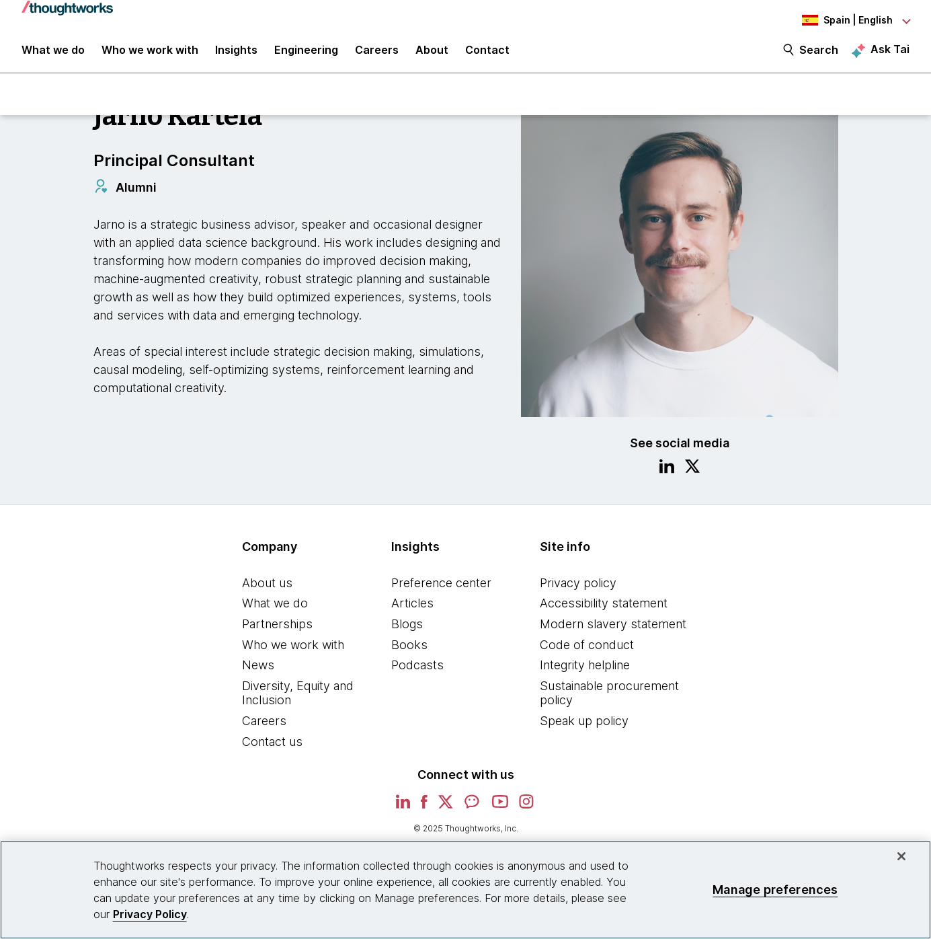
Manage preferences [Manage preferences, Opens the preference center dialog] (775, 889)
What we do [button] (53, 55)
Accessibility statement (603, 611)
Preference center (441, 590)
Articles (412, 611)
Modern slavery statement (613, 631)
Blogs (407, 631)
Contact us (272, 749)
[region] (465, 890)
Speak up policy (584, 728)
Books (409, 652)
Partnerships (277, 631)
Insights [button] (236, 55)
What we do (275, 611)
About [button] (431, 55)
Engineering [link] (306, 55)
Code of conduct (587, 652)
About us (267, 590)
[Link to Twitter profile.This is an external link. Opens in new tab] (692, 475)
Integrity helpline (585, 672)
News (258, 672)
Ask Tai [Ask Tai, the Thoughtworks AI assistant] (890, 54)
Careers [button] (377, 55)
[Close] (901, 856)
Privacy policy (578, 590)
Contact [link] (487, 55)
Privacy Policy (150, 914)
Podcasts (417, 672)
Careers (264, 728)
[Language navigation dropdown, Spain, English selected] (835, 20)
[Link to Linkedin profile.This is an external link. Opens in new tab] (666, 475)
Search (818, 55)
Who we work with (293, 652)
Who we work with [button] (150, 55)
